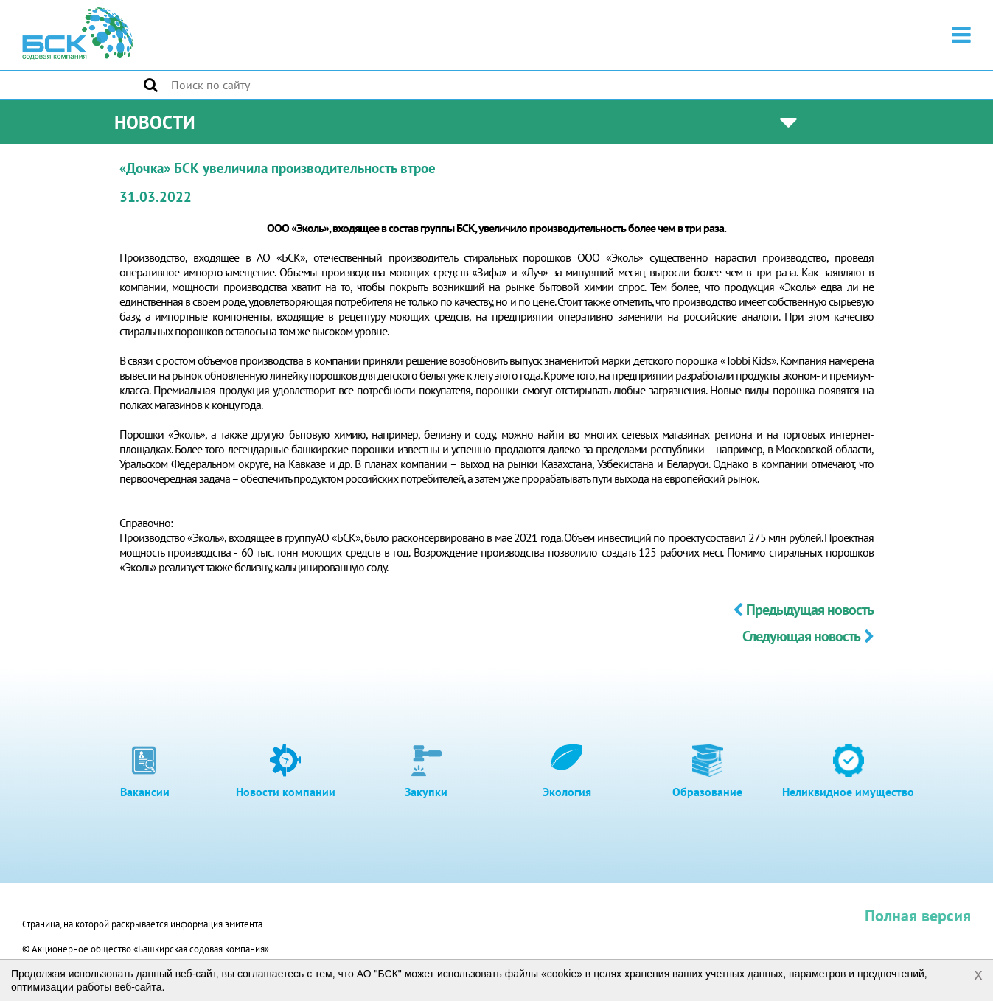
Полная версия (918, 915)
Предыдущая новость (803, 609)
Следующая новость (808, 636)
